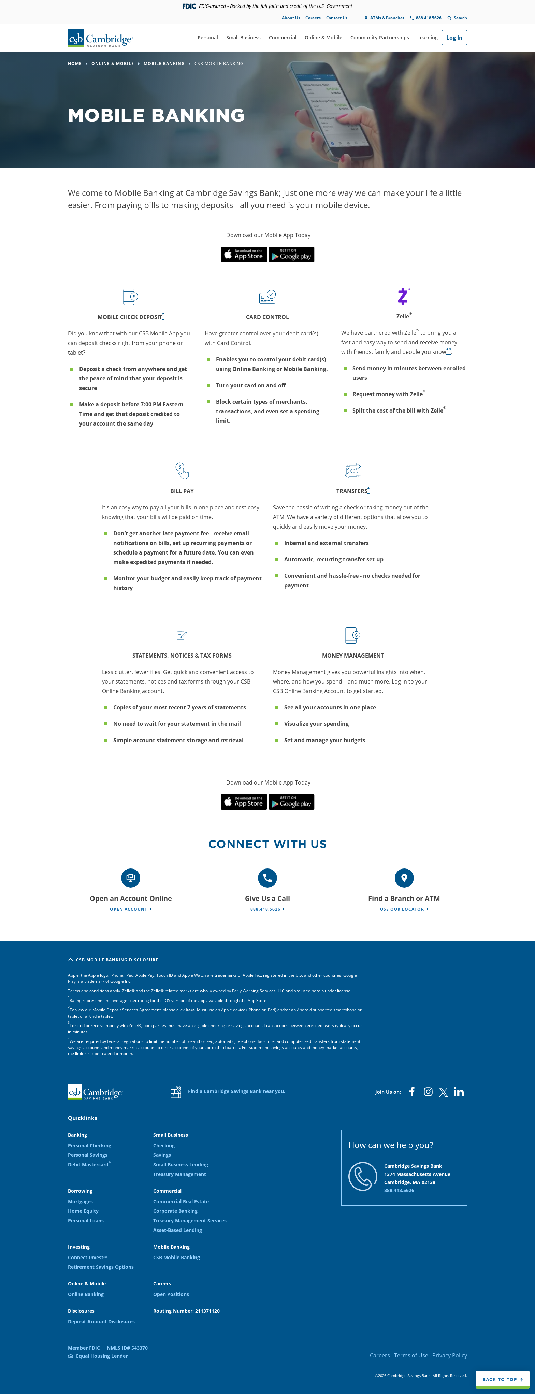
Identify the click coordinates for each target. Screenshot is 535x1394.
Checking (164, 1145)
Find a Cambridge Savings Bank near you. (228, 1092)
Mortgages (80, 1201)
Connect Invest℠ (87, 1257)
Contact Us (337, 18)
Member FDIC (84, 1348)
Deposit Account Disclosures (101, 1321)
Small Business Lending (180, 1164)
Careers (312, 18)
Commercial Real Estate (181, 1201)
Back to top (499, 1379)
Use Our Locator (402, 909)
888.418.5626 (428, 18)
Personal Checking (89, 1145)
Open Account (128, 909)
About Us (291, 18)
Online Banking (86, 1294)
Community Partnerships (379, 37)
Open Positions (171, 1294)
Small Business (243, 37)
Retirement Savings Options (101, 1267)
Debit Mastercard (89, 1164)
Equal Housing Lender (102, 1356)
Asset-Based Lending (177, 1230)
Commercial (283, 37)
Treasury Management (179, 1174)
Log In (454, 37)
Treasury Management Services (190, 1220)
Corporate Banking (175, 1211)
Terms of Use (411, 1355)
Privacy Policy (449, 1355)
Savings (162, 1155)
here (190, 1010)
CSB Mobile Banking (176, 1257)
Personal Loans (86, 1220)
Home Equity (83, 1211)
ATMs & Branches (387, 18)
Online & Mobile (323, 37)
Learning (427, 37)
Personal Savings (87, 1155)
